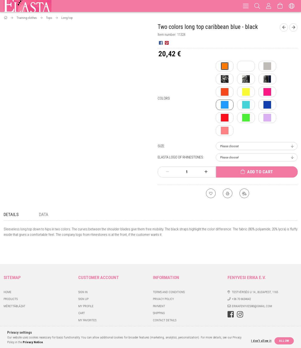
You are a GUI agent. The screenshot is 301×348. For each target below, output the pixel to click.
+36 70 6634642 (241, 282)
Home (7, 275)
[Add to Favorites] (211, 193)
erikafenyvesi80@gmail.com (252, 289)
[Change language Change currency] (291, 6)
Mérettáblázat (14, 289)
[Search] (257, 6)
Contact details (164, 303)
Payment (159, 289)
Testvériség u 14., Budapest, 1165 (255, 275)
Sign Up (83, 282)
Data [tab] (43, 214)
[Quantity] (187, 171)
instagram (240, 297)
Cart (81, 296)
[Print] (227, 193)
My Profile (86, 289)
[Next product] (293, 27)
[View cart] (280, 6)
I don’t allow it (261, 341)
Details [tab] (11, 214)
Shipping (159, 296)
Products (11, 282)
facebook (231, 297)
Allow (284, 341)
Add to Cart (260, 171)
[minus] (167, 172)
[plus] (206, 172)
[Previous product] (284, 27)
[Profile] (268, 6)
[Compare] (244, 193)
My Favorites (87, 303)
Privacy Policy (163, 282)
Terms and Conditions (169, 275)
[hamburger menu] (245, 6)
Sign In (83, 275)
